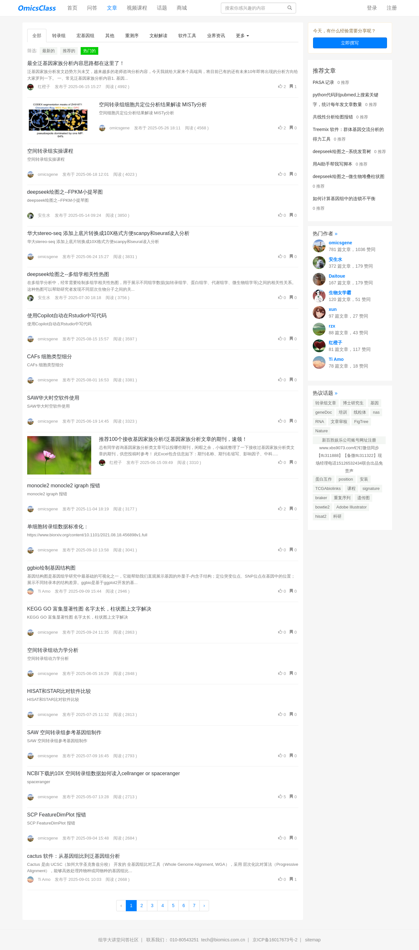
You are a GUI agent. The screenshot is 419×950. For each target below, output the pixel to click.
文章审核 (339, 421)
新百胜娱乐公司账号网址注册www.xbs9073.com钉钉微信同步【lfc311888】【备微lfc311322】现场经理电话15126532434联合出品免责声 (349, 441)
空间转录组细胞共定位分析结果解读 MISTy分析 (153, 104)
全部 (36, 35)
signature (370, 488)
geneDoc (323, 412)
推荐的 (69, 50)
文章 (112, 8)
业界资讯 (216, 35)
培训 (343, 412)
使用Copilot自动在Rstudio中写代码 (67, 315)
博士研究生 (353, 403)
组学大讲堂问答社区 (118, 939)
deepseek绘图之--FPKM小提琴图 (65, 192)
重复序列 (342, 497)
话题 (162, 8)
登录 (372, 8)
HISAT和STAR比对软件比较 (59, 691)
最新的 (48, 50)
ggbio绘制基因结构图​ (51, 568)
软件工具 (187, 35)
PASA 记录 (323, 82)
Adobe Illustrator (351, 507)
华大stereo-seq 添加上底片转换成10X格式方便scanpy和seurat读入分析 (108, 233)
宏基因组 (85, 35)
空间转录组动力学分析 (52, 650)
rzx (332, 326)
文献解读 (158, 35)
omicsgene (114, 128)
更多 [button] (242, 35)
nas (376, 412)
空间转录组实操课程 (50, 151)
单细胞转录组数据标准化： (58, 526)
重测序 (132, 35)
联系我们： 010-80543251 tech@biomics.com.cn (195, 939)
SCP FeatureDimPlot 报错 (56, 814)
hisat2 (320, 516)
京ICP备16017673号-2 (275, 939)
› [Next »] (204, 905)
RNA (319, 421)
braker (321, 497)
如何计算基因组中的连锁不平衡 (344, 198)
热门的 (89, 50)
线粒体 (360, 412)
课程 (351, 488)
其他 (109, 35)
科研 (337, 516)
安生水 (39, 215)
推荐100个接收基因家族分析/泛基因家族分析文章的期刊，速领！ (173, 439)
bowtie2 (322, 507)
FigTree (361, 421)
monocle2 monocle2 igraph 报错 (64, 485)
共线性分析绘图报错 (333, 116)
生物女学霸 (340, 292)
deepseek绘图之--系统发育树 (342, 151)
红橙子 (39, 86)
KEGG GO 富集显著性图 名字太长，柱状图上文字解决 (89, 609)
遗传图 (363, 497)
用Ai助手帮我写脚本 (332, 163)
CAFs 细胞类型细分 (49, 356)
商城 (182, 8)
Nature (321, 430)
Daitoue (337, 276)
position (346, 479)
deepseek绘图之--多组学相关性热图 (68, 274)
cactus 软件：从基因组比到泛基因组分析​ (73, 856)
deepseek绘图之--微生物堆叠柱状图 (348, 176)
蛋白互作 (323, 479)
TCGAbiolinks (328, 488)
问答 (92, 8)
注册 (392, 8)
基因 (374, 403)
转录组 (59, 35)
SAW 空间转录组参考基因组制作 (64, 732)
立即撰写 (350, 42)
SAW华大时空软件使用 (53, 398)
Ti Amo (39, 591)
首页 (74, 7)
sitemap (313, 939)
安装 (364, 479)
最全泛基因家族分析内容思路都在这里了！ (76, 63)
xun (333, 309)
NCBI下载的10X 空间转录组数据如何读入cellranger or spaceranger (103, 773)
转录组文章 (325, 403)
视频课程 (137, 8)
